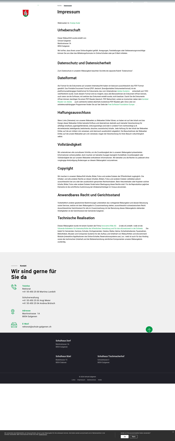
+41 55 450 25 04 (30, 361)
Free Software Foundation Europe (122, 162)
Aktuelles (74, 9)
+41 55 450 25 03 (30, 358)
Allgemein (92, 9)
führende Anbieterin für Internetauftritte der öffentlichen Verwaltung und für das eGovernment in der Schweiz (101, 286)
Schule (107, 9)
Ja (125, 437)
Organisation (125, 9)
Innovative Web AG (110, 283)
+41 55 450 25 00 (30, 349)
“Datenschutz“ (43, 434)
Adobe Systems (124, 148)
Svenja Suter (75, 80)
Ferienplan (145, 9)
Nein (133, 437)
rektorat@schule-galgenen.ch (36, 384)
